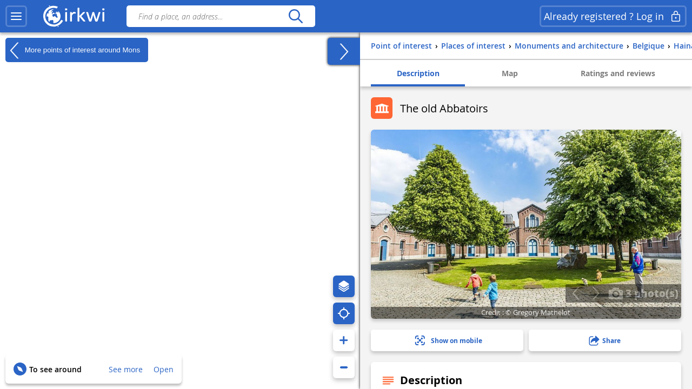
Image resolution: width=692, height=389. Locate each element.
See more (126, 369)
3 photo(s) (643, 292)
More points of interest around (72, 50)
